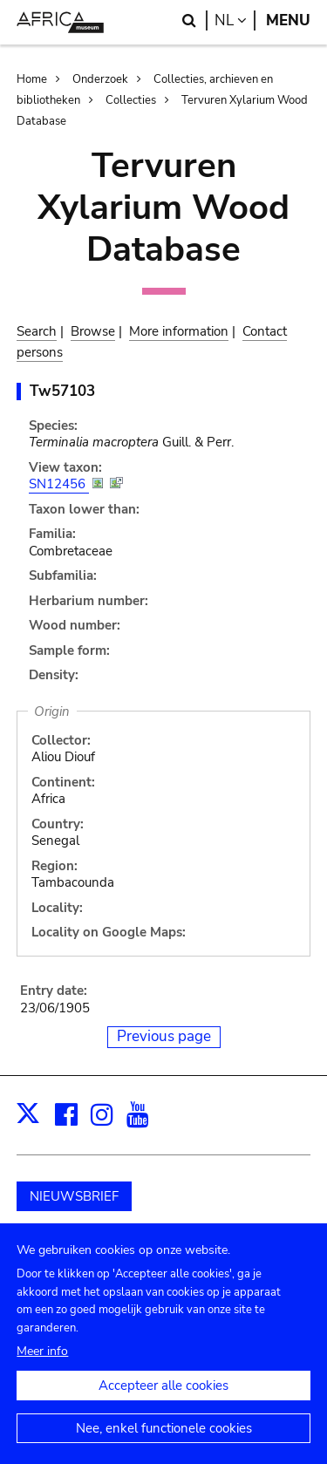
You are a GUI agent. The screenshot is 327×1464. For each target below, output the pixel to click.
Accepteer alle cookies (163, 1402)
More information (178, 331)
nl (235, 20)
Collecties (131, 100)
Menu (288, 20)
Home (32, 79)
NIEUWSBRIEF (74, 1196)
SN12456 (59, 484)
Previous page (164, 1036)
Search (37, 331)
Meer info (42, 1367)
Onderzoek (100, 79)
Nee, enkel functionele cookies (164, 1445)
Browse (93, 331)
